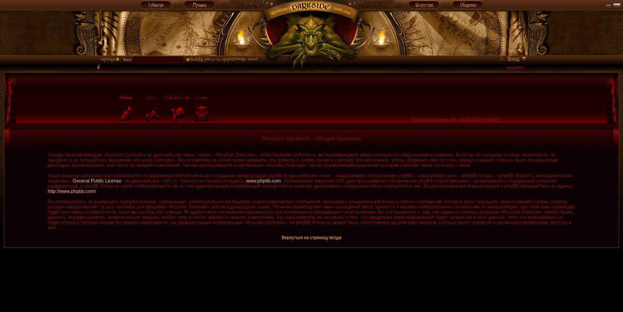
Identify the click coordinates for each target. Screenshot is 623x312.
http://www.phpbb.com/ (72, 191)
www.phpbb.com (263, 180)
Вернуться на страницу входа (311, 237)
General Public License (97, 180)
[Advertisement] (311, 267)
